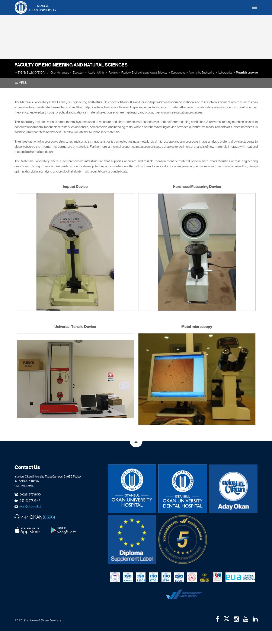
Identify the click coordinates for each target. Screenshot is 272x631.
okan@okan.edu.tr (30, 506)
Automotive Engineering (201, 72)
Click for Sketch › (24, 486)
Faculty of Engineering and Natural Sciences (71, 65)
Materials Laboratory (248, 72)
